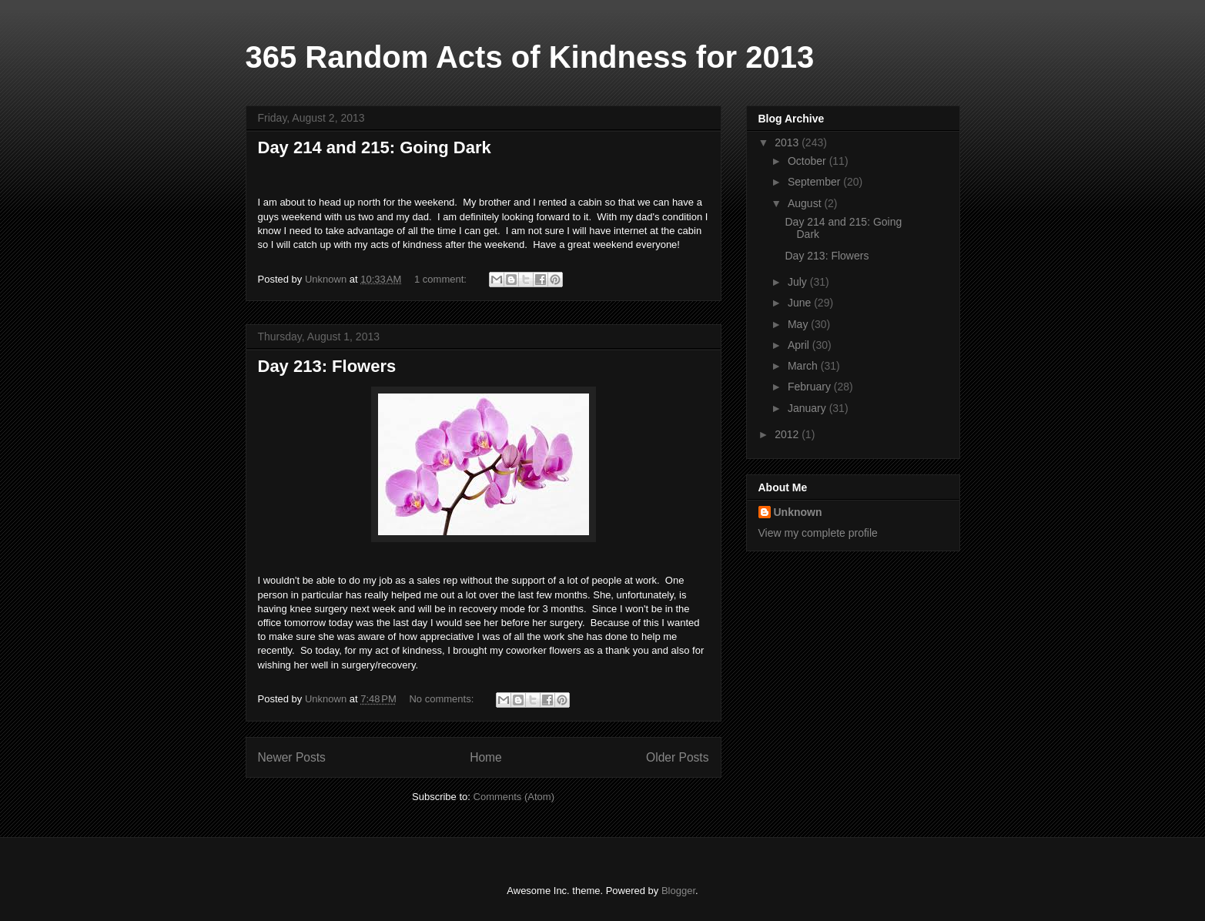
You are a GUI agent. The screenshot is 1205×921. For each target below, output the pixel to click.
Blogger (678, 890)
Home (486, 757)
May (799, 324)
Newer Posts (292, 757)
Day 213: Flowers (327, 366)
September (815, 182)
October (808, 161)
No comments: (442, 699)
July (799, 282)
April (800, 345)
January (808, 408)
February (811, 386)
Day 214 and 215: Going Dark (374, 147)
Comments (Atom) (514, 796)
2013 (788, 142)
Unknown (798, 512)
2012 (788, 434)
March (804, 366)
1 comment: (442, 279)
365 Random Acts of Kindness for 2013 (530, 57)
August (806, 203)
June (801, 302)
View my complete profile (818, 533)
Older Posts (677, 757)
